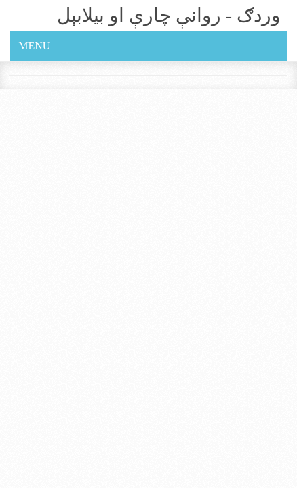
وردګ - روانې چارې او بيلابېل (169, 15)
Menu (34, 46)
